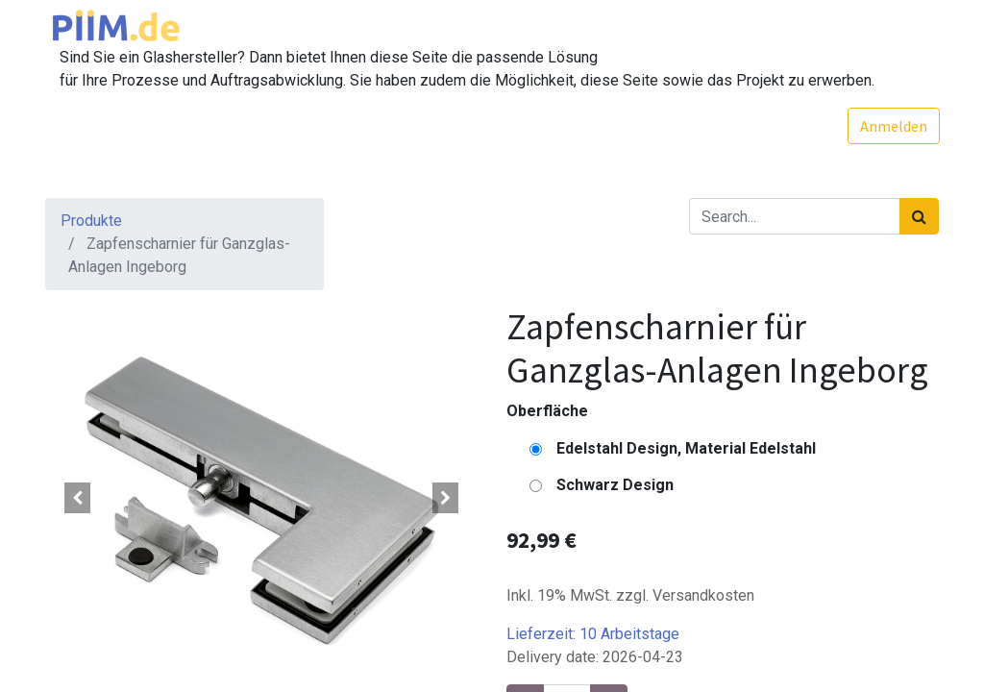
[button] (78, 497)
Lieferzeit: (592, 634)
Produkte (91, 220)
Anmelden (892, 126)
